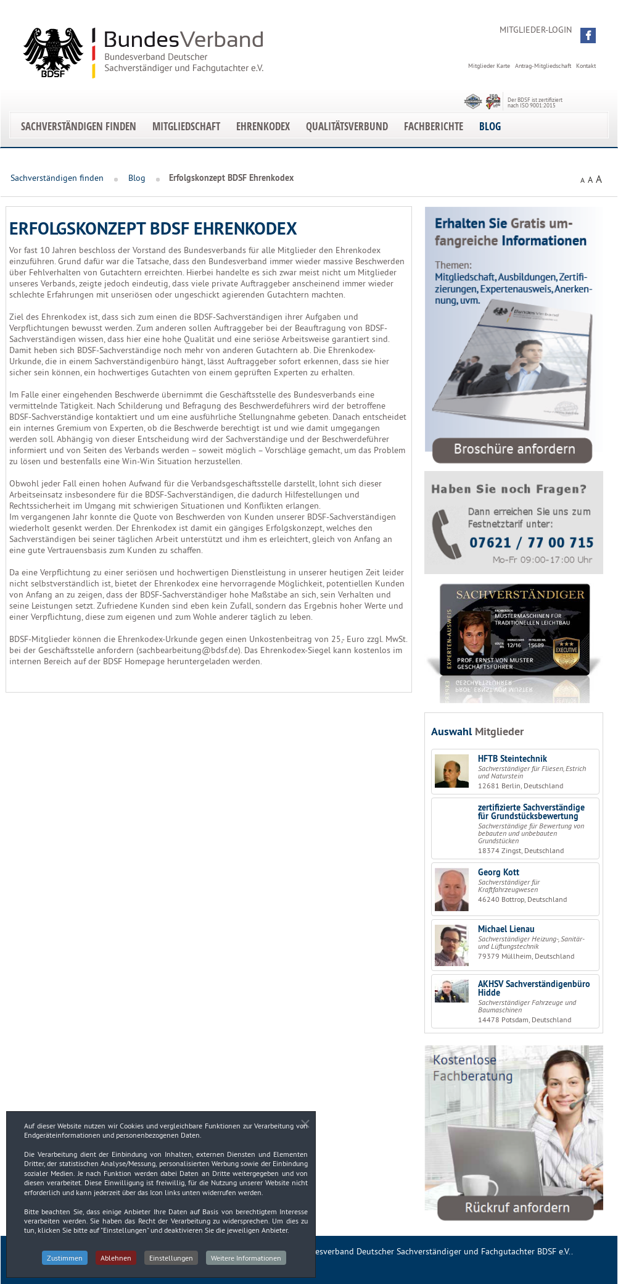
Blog (490, 126)
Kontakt (586, 66)
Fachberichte (433, 126)
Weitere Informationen (246, 1260)
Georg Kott (498, 872)
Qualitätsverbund (347, 126)
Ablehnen (116, 1260)
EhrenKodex (263, 126)
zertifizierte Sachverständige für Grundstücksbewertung (531, 812)
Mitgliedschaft (186, 126)
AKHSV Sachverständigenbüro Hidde (534, 988)
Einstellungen (171, 1260)
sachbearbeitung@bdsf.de (188, 650)
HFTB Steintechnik (512, 758)
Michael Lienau (506, 929)
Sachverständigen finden (78, 126)
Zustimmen (65, 1260)
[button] (588, 35)
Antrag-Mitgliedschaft (543, 66)
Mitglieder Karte (489, 66)
